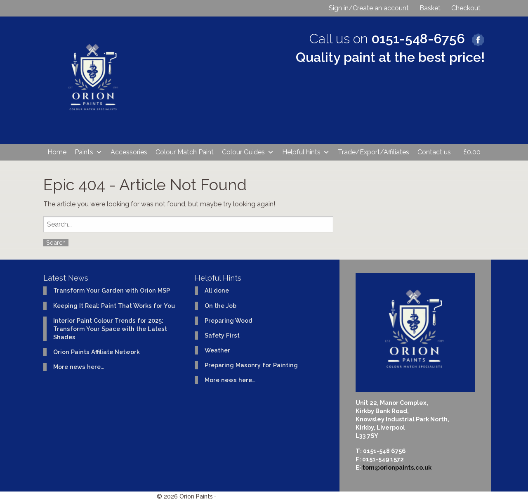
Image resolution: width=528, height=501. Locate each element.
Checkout (466, 8)
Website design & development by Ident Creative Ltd (294, 496)
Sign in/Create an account (369, 8)
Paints (88, 152)
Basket (430, 8)
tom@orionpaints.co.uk (396, 467)
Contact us (434, 152)
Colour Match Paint (185, 152)
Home (56, 152)
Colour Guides (248, 152)
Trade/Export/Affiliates (373, 152)
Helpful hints (306, 152)
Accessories (129, 152)
